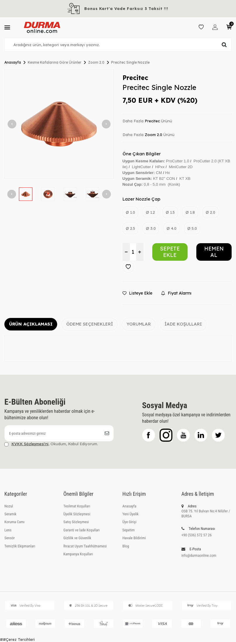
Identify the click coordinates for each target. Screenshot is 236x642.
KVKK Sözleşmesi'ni (29, 443)
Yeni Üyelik (131, 514)
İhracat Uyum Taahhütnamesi (85, 546)
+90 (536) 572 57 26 (196, 535)
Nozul (8, 506)
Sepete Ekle (170, 251)
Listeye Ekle (137, 293)
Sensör (9, 538)
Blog (126, 546)
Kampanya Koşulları (78, 554)
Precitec (135, 77)
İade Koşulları (183, 324)
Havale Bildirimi (134, 538)
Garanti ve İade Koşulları (81, 530)
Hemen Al (214, 251)
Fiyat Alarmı (176, 293)
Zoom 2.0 (96, 62)
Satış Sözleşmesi (76, 522)
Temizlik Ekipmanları (19, 546)
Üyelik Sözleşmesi (76, 514)
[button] (12, 124)
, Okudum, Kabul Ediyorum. (51, 443)
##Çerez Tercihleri (17, 639)
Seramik (10, 514)
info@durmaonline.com (198, 555)
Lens (8, 530)
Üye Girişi (130, 522)
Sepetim (129, 530)
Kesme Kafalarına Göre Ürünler (54, 62)
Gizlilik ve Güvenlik (77, 538)
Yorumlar (139, 324)
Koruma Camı (14, 522)
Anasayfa (12, 62)
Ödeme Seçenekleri (89, 324)
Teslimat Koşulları (76, 506)
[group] (59, 123)
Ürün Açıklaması (31, 324)
